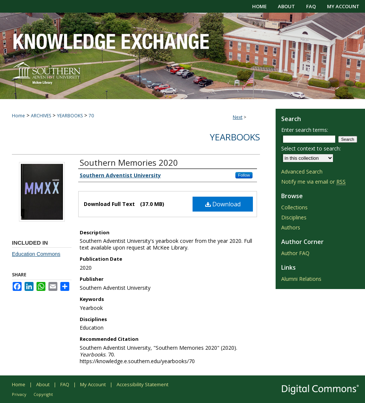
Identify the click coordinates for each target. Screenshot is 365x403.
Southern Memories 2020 (129, 162)
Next (237, 117)
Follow (244, 175)
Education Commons (36, 254)
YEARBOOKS (70, 115)
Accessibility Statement (142, 384)
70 (91, 115)
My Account (93, 384)
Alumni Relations (301, 278)
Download (223, 204)
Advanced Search (302, 171)
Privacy (19, 394)
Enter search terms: (304, 129)
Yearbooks (235, 137)
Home (18, 115)
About (43, 384)
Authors (290, 227)
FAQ (64, 384)
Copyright (43, 394)
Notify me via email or (313, 181)
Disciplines (294, 217)
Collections (294, 207)
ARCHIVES (41, 115)
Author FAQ (295, 253)
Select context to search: (311, 148)
